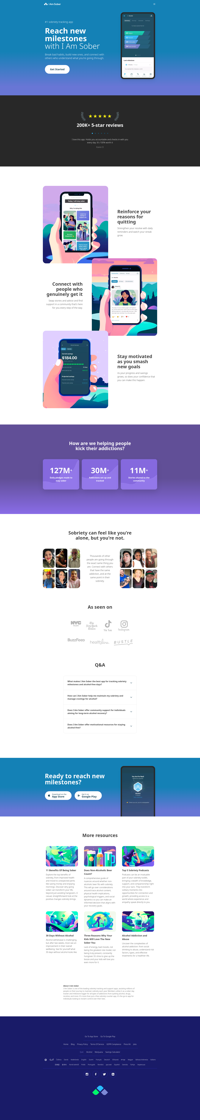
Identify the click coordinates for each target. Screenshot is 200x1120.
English (83, 1060)
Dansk (66, 1060)
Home (65, 1044)
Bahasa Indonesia (142, 1060)
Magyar (130, 1060)
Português (91, 1065)
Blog (73, 1044)
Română (100, 1065)
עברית (123, 1060)
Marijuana (99, 1052)
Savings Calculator (112, 1052)
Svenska (125, 1065)
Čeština (58, 1060)
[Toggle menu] (154, 4)
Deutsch (107, 1060)
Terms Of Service (97, 1044)
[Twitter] (104, 1074)
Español (117, 1065)
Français (99, 1060)
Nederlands (75, 1060)
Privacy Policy (82, 1044)
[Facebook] (95, 1074)
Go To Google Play (108, 1036)
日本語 (57, 1065)
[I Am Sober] (52, 4)
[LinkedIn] (113, 1074)
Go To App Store (91, 1036)
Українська (141, 1065)
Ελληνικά (115, 1060)
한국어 (64, 1065)
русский (108, 1065)
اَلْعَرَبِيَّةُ (51, 1060)
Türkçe (132, 1065)
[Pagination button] (92, 133)
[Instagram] (87, 1074)
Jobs (135, 1044)
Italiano (153, 1060)
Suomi (91, 1060)
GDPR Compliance (114, 1044)
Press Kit (127, 1044)
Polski (83, 1065)
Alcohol (89, 1052)
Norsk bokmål (74, 1065)
